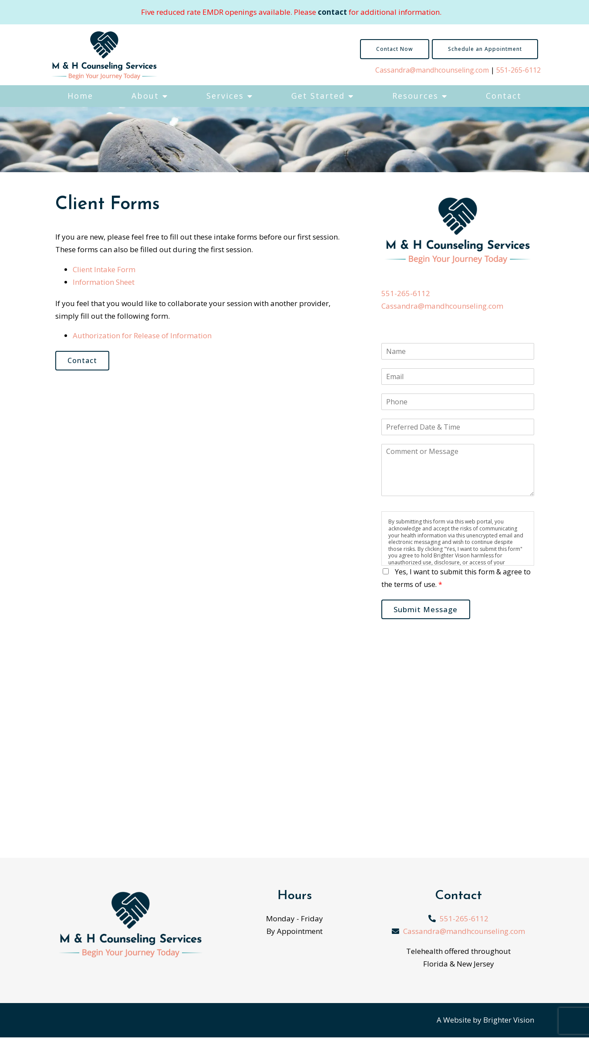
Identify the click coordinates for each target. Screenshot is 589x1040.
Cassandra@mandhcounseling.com (432, 70)
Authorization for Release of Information (142, 335)
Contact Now (394, 49)
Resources (415, 95)
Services (225, 95)
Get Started (318, 95)
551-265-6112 (518, 70)
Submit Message (429, 611)
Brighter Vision (508, 1022)
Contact (504, 95)
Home (80, 95)
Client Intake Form (104, 269)
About (145, 95)
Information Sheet (104, 282)
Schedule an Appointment (485, 49)
